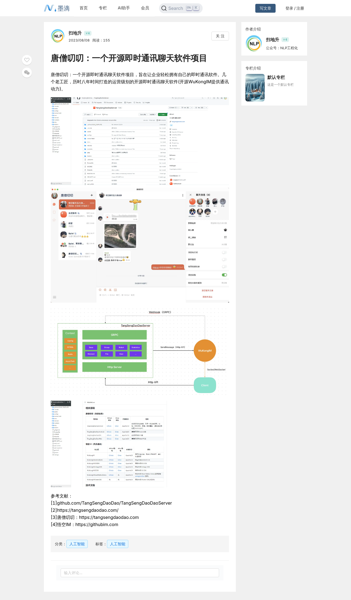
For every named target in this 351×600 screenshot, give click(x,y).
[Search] (181, 8)
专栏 (103, 7)
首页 (84, 7)
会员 (145, 7)
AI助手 (124, 7)
